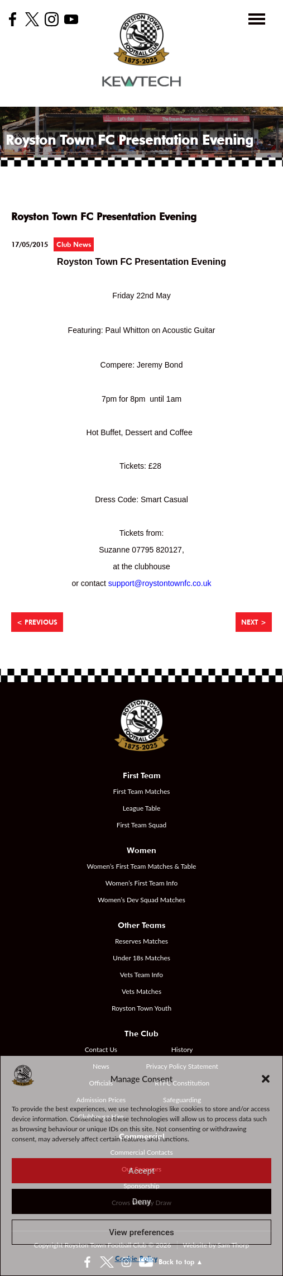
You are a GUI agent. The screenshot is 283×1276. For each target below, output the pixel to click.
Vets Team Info (141, 974)
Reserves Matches (141, 941)
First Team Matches (141, 791)
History (182, 1049)
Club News (73, 244)
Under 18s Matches (141, 958)
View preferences (141, 1232)
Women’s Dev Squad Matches (141, 900)
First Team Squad (142, 825)
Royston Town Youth (141, 1008)
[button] (265, 1078)
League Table (142, 808)
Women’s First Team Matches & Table (141, 866)
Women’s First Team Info (141, 883)
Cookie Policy (136, 1258)
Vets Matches (141, 991)
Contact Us (101, 1049)
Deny (141, 1202)
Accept (141, 1171)
